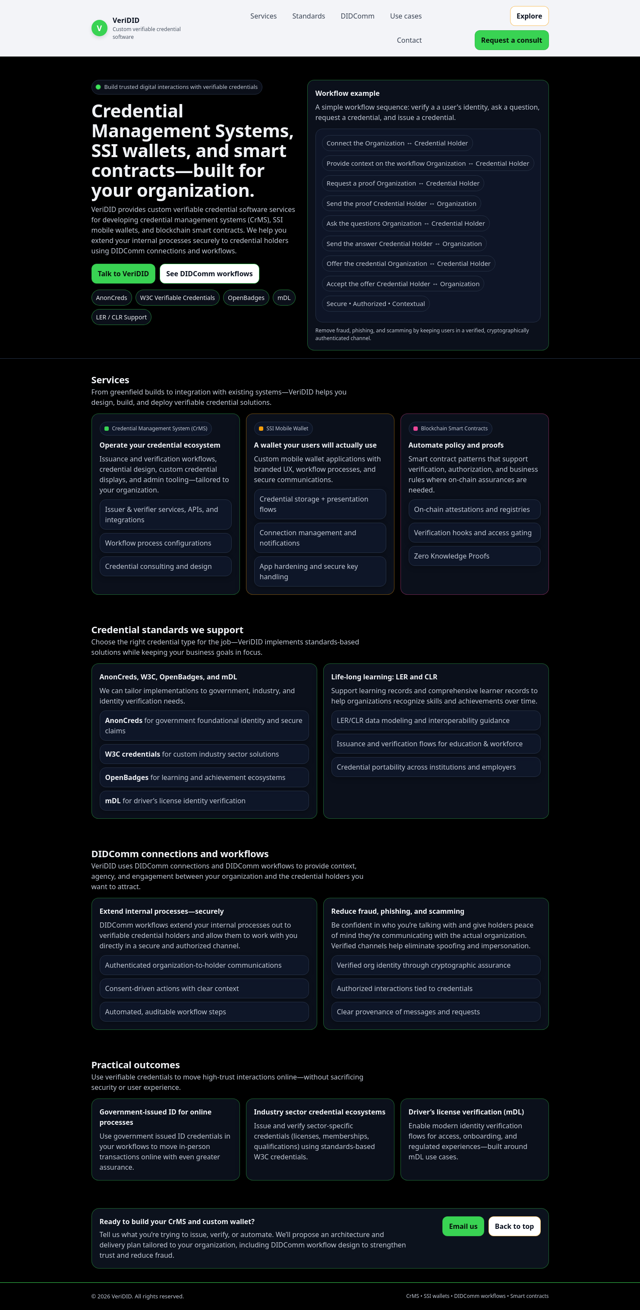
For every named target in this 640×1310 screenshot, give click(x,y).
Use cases (406, 16)
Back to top (514, 1226)
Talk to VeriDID (123, 273)
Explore (529, 16)
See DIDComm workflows (209, 273)
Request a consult (511, 40)
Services (263, 16)
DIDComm (357, 16)
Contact (409, 40)
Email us (463, 1226)
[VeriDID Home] (146, 28)
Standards (308, 16)
